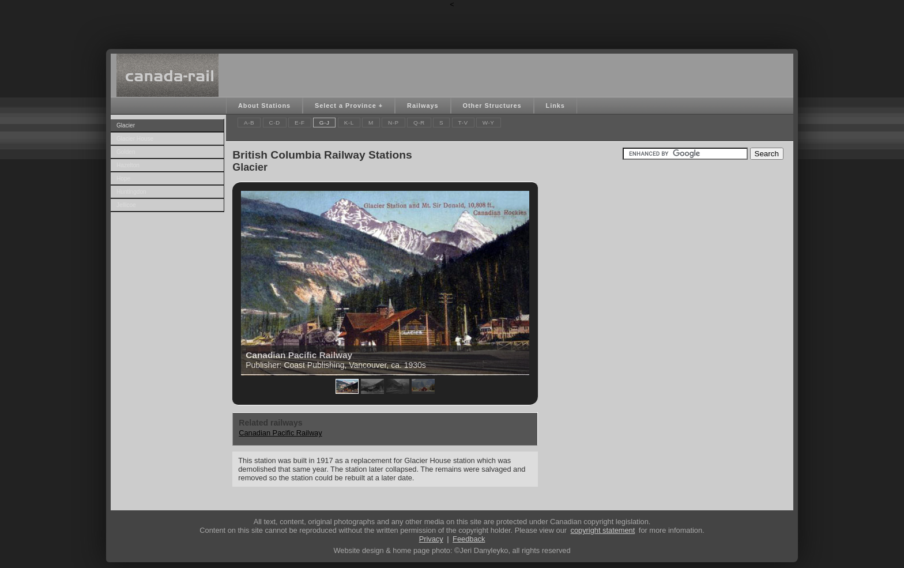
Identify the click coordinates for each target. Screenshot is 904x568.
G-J (324, 122)
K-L (349, 122)
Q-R (419, 122)
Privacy (431, 539)
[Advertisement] (452, 26)
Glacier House (134, 139)
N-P (393, 122)
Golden (125, 152)
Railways (422, 105)
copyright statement (603, 530)
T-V (463, 122)
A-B (249, 122)
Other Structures (492, 105)
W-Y (489, 122)
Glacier (125, 125)
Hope (123, 178)
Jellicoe (126, 205)
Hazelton (128, 165)
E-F (300, 122)
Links (555, 105)
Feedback (469, 539)
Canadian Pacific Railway (280, 432)
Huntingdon (131, 192)
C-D (274, 122)
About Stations (264, 105)
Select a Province (345, 105)
